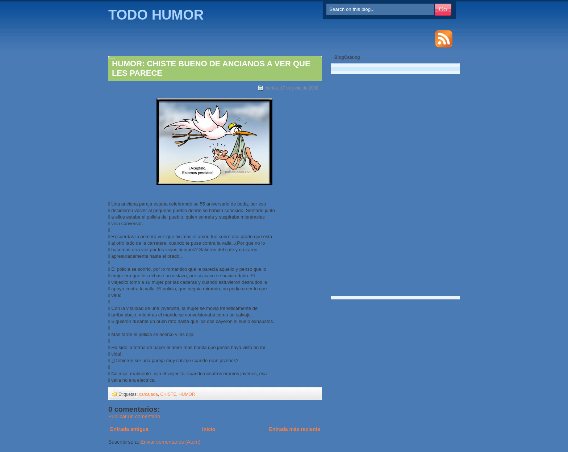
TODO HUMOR (156, 14)
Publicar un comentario (134, 416)
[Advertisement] (361, 181)
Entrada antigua (129, 429)
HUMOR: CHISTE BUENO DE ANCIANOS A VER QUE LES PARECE (211, 68)
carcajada (148, 394)
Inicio (209, 429)
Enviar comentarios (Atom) (171, 442)
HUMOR (187, 394)
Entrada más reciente (294, 429)
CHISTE (168, 394)
